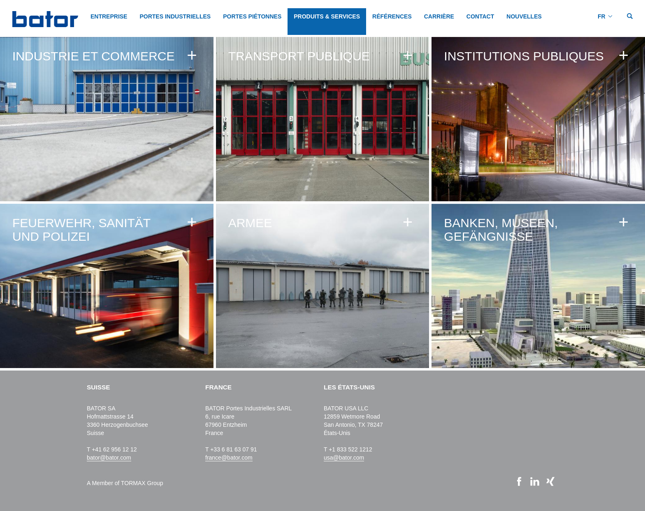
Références (392, 16)
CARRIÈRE (439, 16)
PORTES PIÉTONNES (252, 16)
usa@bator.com (344, 457)
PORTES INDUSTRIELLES (175, 16)
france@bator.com (229, 457)
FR (602, 16)
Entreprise (108, 16)
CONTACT (480, 16)
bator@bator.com (109, 457)
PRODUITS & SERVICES (327, 16)
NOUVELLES (524, 16)
